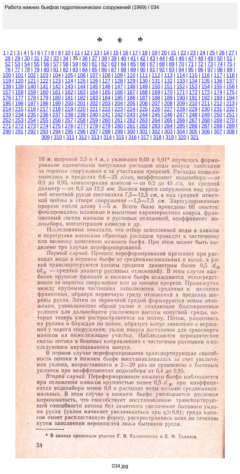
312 (82, 137)
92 (162, 69)
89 (133, 69)
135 (206, 81)
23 (193, 52)
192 (206, 97)
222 (106, 109)
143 (69, 86)
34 (65, 58)
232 (230, 109)
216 (32, 109)
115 (193, 75)
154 (206, 86)
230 (206, 109)
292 (32, 131)
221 (94, 109)
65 (133, 64)
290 (7, 131)
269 (218, 120)
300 (131, 131)
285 (181, 126)
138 (7, 86)
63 (114, 64)
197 (32, 103)
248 (193, 114)
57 (56, 64)
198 (44, 103)
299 (118, 131)
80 (46, 69)
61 (95, 64)
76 (8, 69)
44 (162, 58)
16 (125, 52)
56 (46, 64)
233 (7, 114)
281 (131, 126)
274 (44, 126)
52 (8, 64)
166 (118, 92)
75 (229, 64)
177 (19, 97)
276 (69, 126)
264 (156, 120)
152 (181, 86)
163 (81, 92)
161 (56, 92)
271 (7, 126)
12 (87, 52)
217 (44, 109)
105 (69, 75)
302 (156, 131)
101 (19, 75)
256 (56, 120)
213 (230, 103)
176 (7, 97)
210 (193, 103)
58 (65, 64)
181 (69, 97)
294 (56, 131)
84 (85, 69)
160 (44, 92)
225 (143, 109)
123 (56, 81)
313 (95, 137)
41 (133, 58)
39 (114, 58)
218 (56, 109)
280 (118, 126)
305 (193, 131)
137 (230, 81)
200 (69, 103)
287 (206, 126)
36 (85, 58)
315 (120, 137)
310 (58, 137)
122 (44, 81)
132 (168, 81)
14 (106, 52)
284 (168, 126)
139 (19, 86)
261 (118, 120)
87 (114, 69)
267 (193, 120)
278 (94, 126)
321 (194, 137)
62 (104, 64)
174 (218, 92)
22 (183, 52)
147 (118, 86)
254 (32, 120)
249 (206, 114)
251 (230, 114)
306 (206, 131)
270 (230, 120)
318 (157, 137)
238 (69, 114)
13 (96, 52)
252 (7, 120)
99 (229, 69)
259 (94, 120)
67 (152, 64)
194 (230, 97)
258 (81, 120)
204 (118, 103)
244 (143, 114)
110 (131, 75)
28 (8, 58)
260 (106, 120)
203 (106, 103)
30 (27, 58)
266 (181, 120)
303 (168, 131)
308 (230, 131)
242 (118, 114)
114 (181, 75)
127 (106, 81)
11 (77, 52)
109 (118, 75)
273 (32, 126)
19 (154, 52)
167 (131, 92)
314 (107, 137)
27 (231, 52)
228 (181, 109)
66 (143, 64)
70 (181, 64)
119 (7, 81)
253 (19, 120)
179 (44, 97)
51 (229, 58)
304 (181, 131)
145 (94, 86)
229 (193, 109)
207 (156, 103)
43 (152, 58)
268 (206, 120)
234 (19, 114)
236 (44, 114)
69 (171, 64)
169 (156, 92)
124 (69, 81)
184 (106, 97)
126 (94, 81)
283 (156, 126)
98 (220, 69)
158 (19, 92)
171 (181, 92)
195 (7, 103)
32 (46, 58)
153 (193, 86)
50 (220, 58)
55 (37, 64)
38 (104, 58)
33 (56, 58)
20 (164, 52)
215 (19, 109)
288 (218, 126)
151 (168, 86)
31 (37, 58)
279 (106, 126)
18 (145, 52)
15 (116, 52)
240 (94, 114)
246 (168, 114)
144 (81, 86)
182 (81, 97)
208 (168, 103)
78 (27, 69)
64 (123, 64)
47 (191, 58)
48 (200, 58)
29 (17, 58)
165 (106, 92)
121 (32, 81)
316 (132, 137)
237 (56, 114)
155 (218, 86)
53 (17, 64)
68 (162, 64)
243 (131, 114)
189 (168, 97)
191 (193, 97)
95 (191, 69)
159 (32, 92)
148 (131, 86)
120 (19, 81)
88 (123, 69)
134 (193, 81)
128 (118, 81)
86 (104, 69)
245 (156, 114)
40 (123, 58)
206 (143, 103)
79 (37, 69)
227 (168, 109)
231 (218, 109)
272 (19, 126)
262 (131, 120)
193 (218, 97)
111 (143, 75)
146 (106, 86)
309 (45, 137)
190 (181, 97)
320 (182, 137)
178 (32, 97)
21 (174, 52)
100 (7, 75)
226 (156, 109)
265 (168, 120)
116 (206, 75)
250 (218, 114)
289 (230, 126)
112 (156, 75)
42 (143, 58)
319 (170, 137)
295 (69, 131)
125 (81, 81)
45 (171, 58)
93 (171, 69)
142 (56, 86)
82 (65, 69)
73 (210, 64)
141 (44, 86)
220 (81, 109)
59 (75, 64)
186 (131, 97)
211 (206, 103)
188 (156, 97)
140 (32, 86)
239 (81, 114)
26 (222, 52)
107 (94, 75)
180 (56, 97)
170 (168, 92)
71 (191, 64)
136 (218, 81)
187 (143, 97)
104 (56, 75)
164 (94, 92)
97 (210, 69)
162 (69, 92)
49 (210, 58)
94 (181, 69)
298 (106, 131)
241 (106, 114)
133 (181, 81)
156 (230, 86)
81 (56, 69)
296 (81, 131)
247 (181, 114)
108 (106, 75)
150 (156, 86)
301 (143, 131)
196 (19, 103)
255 (44, 120)
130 (143, 81)
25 (212, 52)
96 (200, 69)
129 (131, 81)
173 (206, 92)
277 (81, 126)
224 (131, 109)
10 (67, 52)
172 (193, 92)
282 (143, 126)
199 (56, 103)
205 (131, 103)
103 (44, 75)
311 (70, 137)
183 (94, 97)
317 (145, 137)
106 (81, 75)
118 (230, 75)
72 (200, 64)
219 (69, 109)
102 (32, 75)
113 (168, 75)
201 (81, 103)
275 (56, 126)
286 (193, 126)
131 (156, 81)
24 (202, 52)
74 (220, 64)
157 (7, 92)
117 (218, 75)
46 (181, 58)
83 (75, 69)
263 (143, 120)
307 (218, 131)
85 (95, 69)
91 (152, 69)
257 (69, 120)
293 (44, 131)
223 (118, 109)
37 (95, 58)
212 (218, 103)
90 (143, 69)
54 (27, 64)
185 (118, 97)
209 (181, 103)
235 (32, 114)
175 (230, 92)
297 (94, 131)
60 (85, 64)
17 (135, 52)
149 (143, 86)
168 (143, 92)
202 (94, 103)
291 (19, 131)
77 (17, 69)
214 (7, 109)
